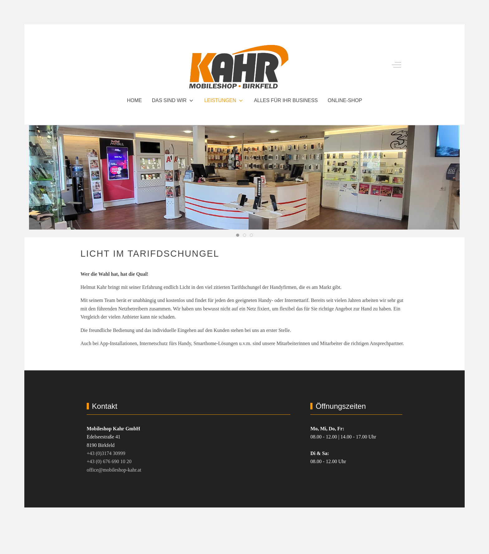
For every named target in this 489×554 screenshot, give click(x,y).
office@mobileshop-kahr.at (114, 469)
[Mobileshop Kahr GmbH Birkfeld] (239, 65)
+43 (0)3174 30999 (106, 453)
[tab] (237, 235)
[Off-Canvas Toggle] (396, 65)
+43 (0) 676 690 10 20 (109, 461)
